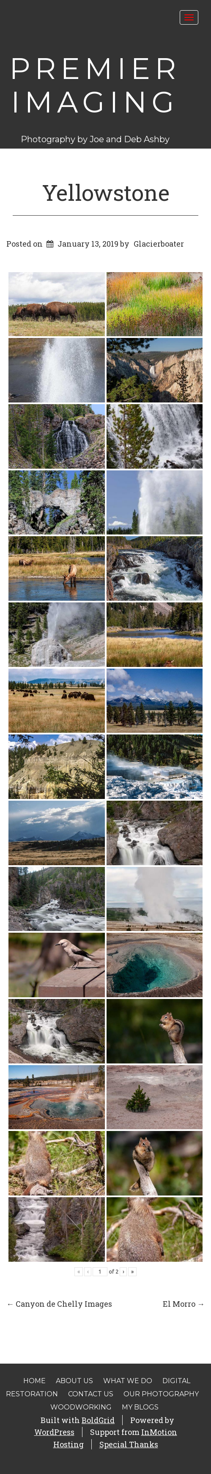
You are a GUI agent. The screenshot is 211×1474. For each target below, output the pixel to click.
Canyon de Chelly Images (59, 1304)
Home (34, 1381)
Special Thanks (128, 1444)
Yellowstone (106, 192)
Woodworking (81, 1407)
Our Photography (161, 1394)
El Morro (184, 1304)
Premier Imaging (95, 85)
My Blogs (140, 1407)
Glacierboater (159, 244)
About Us (74, 1381)
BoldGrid (98, 1420)
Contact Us (90, 1394)
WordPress (54, 1432)
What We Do (127, 1381)
